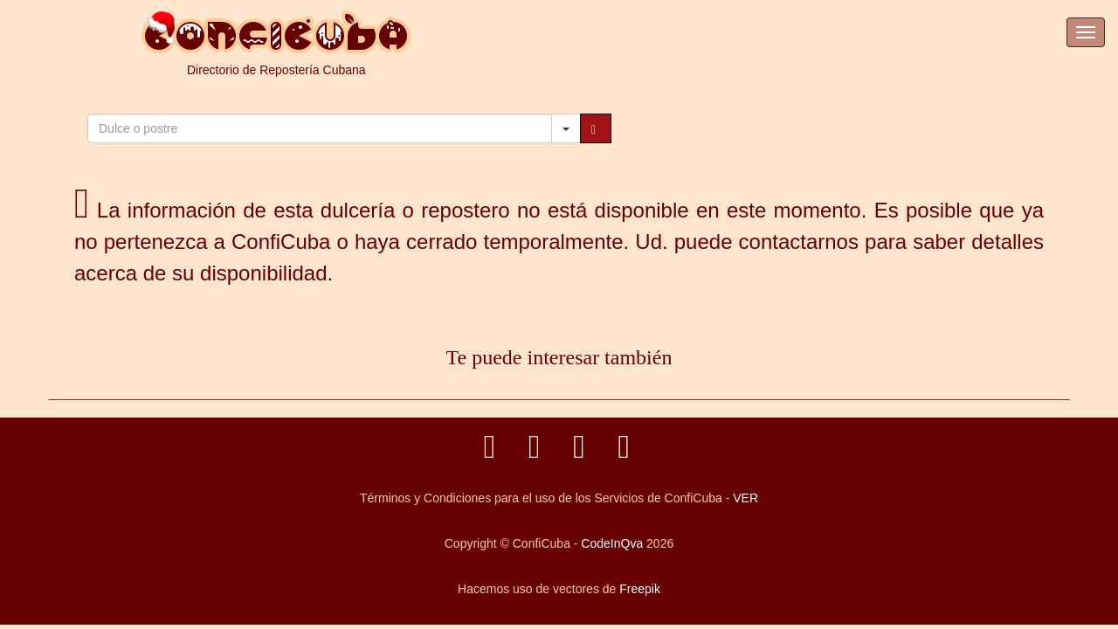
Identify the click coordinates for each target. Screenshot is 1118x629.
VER (745, 498)
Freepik (639, 589)
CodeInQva (612, 543)
